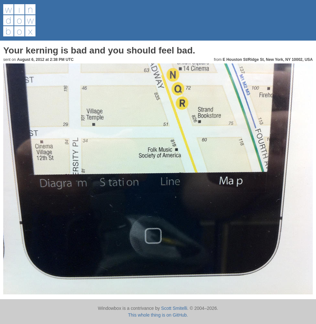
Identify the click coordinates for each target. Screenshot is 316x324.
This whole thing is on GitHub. (158, 315)
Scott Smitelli (174, 308)
